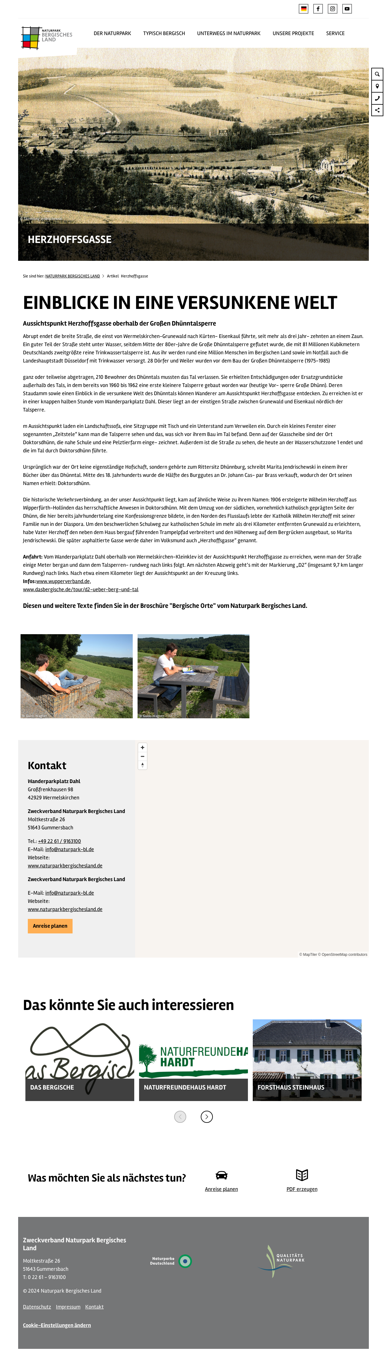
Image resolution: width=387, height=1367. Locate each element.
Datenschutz (37, 1306)
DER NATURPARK (112, 33)
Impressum (68, 1306)
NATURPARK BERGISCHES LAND (72, 276)
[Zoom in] (142, 747)
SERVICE (335, 33)
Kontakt (94, 1306)
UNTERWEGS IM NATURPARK (229, 33)
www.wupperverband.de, (63, 581)
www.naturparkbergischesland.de (65, 865)
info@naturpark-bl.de (69, 849)
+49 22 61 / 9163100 (59, 841)
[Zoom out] (142, 756)
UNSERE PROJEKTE (293, 33)
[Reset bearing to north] (142, 765)
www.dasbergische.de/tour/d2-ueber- (65, 589)
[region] (252, 849)
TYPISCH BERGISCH (164, 33)
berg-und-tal (123, 589)
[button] (318, 9)
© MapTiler (308, 954)
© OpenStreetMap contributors (342, 954)
